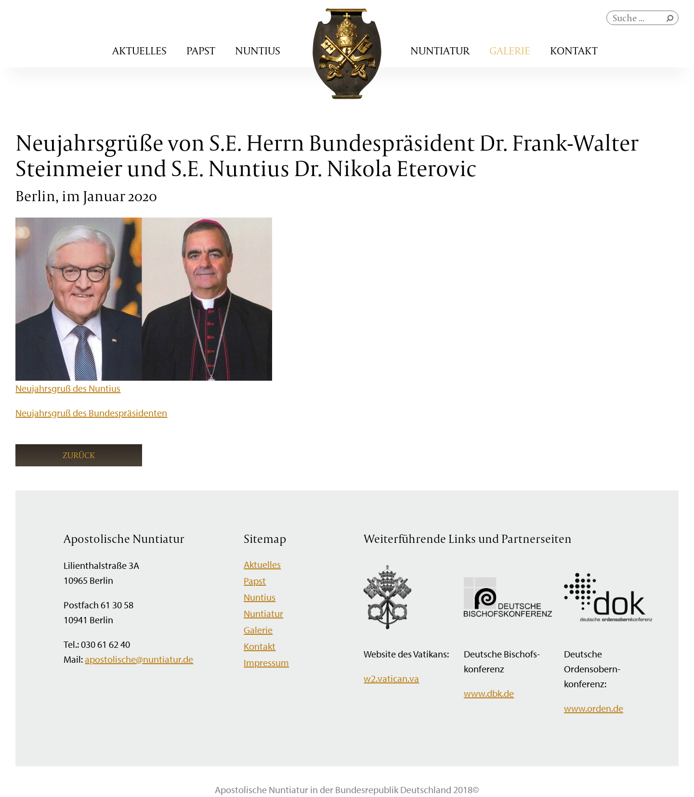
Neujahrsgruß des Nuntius (67, 388)
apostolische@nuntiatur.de (139, 659)
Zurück (79, 455)
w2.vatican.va (391, 678)
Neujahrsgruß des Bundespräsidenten (91, 413)
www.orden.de (593, 708)
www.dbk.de (489, 693)
